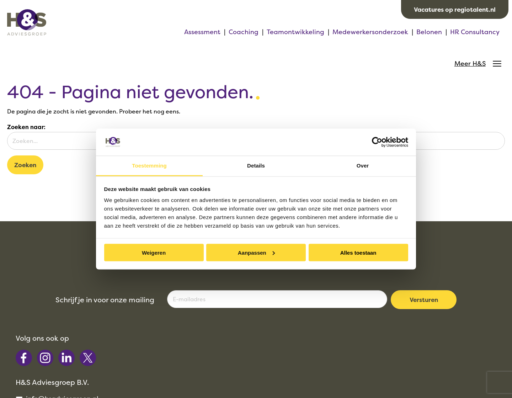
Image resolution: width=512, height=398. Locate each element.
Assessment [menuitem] (118, 32)
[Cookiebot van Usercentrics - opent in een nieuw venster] (377, 142)
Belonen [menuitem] (345, 32)
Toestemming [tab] (149, 166)
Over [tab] (363, 166)
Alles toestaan (358, 252)
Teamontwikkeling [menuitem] (211, 32)
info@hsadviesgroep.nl (302, 324)
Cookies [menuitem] (358, 380)
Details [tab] (256, 166)
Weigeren (154, 252)
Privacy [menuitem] (325, 380)
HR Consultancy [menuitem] (391, 32)
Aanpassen (256, 252)
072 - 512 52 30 (290, 333)
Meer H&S (476, 33)
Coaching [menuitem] (160, 32)
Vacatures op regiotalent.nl (455, 9)
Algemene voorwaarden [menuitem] (265, 380)
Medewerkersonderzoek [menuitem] (286, 32)
